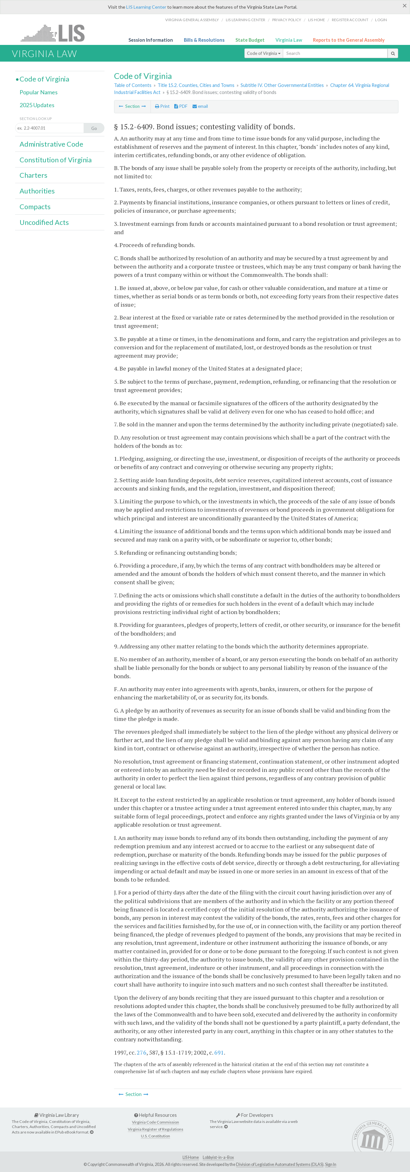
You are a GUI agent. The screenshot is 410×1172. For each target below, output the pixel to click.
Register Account (350, 20)
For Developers (254, 1115)
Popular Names (39, 92)
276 (141, 1052)
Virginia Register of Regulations (155, 1129)
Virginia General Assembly (192, 20)
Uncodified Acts (44, 222)
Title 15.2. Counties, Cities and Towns (196, 85)
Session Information (150, 40)
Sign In (330, 1164)
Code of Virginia (264, 53)
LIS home (316, 20)
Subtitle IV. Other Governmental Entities (282, 85)
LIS (56, 33)
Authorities (37, 191)
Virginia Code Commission (155, 1122)
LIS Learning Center (146, 7)
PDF (180, 106)
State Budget (250, 40)
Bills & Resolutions (204, 40)
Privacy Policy (286, 20)
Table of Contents (133, 85)
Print (162, 106)
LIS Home (191, 1157)
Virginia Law (288, 40)
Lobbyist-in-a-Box (218, 1157)
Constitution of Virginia (56, 160)
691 (219, 1052)
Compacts (35, 206)
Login (381, 20)
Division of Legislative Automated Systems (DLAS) (280, 1164)
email (200, 106)
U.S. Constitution (155, 1136)
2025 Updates (37, 104)
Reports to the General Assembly (349, 40)
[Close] (404, 5)
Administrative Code (51, 144)
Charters (33, 175)
